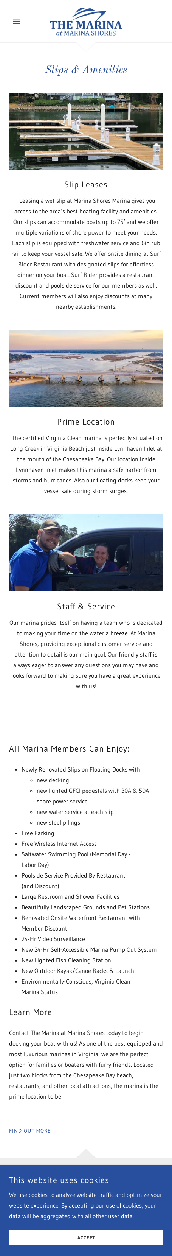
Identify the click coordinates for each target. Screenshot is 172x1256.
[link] (85, 21)
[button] (20, 21)
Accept (86, 1238)
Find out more (30, 1130)
